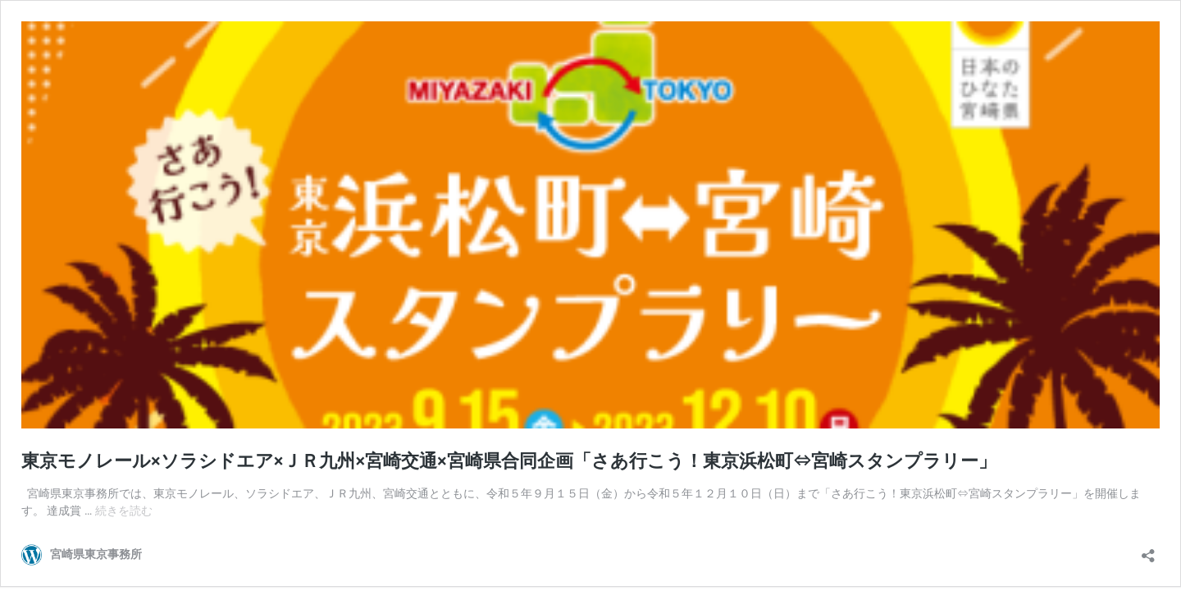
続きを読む (124, 510)
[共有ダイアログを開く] (1148, 550)
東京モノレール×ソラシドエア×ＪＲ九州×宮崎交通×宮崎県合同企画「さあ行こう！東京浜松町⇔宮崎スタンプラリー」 (508, 461)
